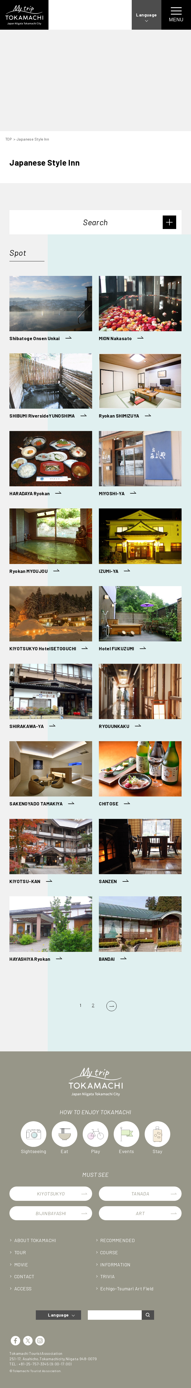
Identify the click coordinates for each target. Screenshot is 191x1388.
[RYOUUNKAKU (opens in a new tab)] (140, 697)
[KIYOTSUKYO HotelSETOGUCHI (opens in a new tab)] (50, 619)
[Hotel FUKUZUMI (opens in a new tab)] (140, 619)
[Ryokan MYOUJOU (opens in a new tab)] (50, 541)
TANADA (140, 1193)
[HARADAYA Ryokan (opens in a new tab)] (50, 464)
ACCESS (23, 1288)
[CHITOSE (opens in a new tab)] (140, 774)
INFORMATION (115, 1264)
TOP (8, 139)
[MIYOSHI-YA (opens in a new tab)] (140, 464)
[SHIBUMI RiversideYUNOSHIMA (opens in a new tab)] (50, 386)
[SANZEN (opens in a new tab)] (140, 852)
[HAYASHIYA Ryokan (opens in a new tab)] (50, 929)
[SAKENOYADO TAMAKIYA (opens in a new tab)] (50, 774)
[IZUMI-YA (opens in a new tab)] (140, 541)
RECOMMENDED (118, 1240)
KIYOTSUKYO (51, 1193)
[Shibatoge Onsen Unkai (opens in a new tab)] (50, 309)
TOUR (20, 1252)
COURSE (109, 1252)
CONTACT (25, 1276)
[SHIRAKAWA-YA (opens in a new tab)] (50, 697)
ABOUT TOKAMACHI (36, 1240)
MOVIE (21, 1264)
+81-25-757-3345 (34, 1364)
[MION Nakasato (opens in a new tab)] (140, 309)
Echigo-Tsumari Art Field (127, 1288)
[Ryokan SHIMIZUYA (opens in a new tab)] (140, 386)
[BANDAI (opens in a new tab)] (140, 929)
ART (140, 1213)
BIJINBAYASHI (51, 1213)
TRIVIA (108, 1276)
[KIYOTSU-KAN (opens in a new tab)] (50, 852)
